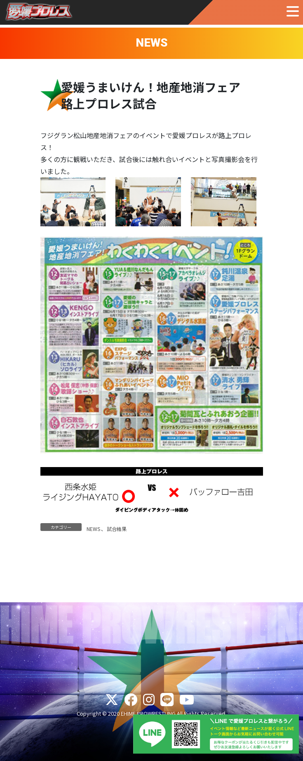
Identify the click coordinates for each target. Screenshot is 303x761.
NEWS (93, 528)
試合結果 (117, 528)
